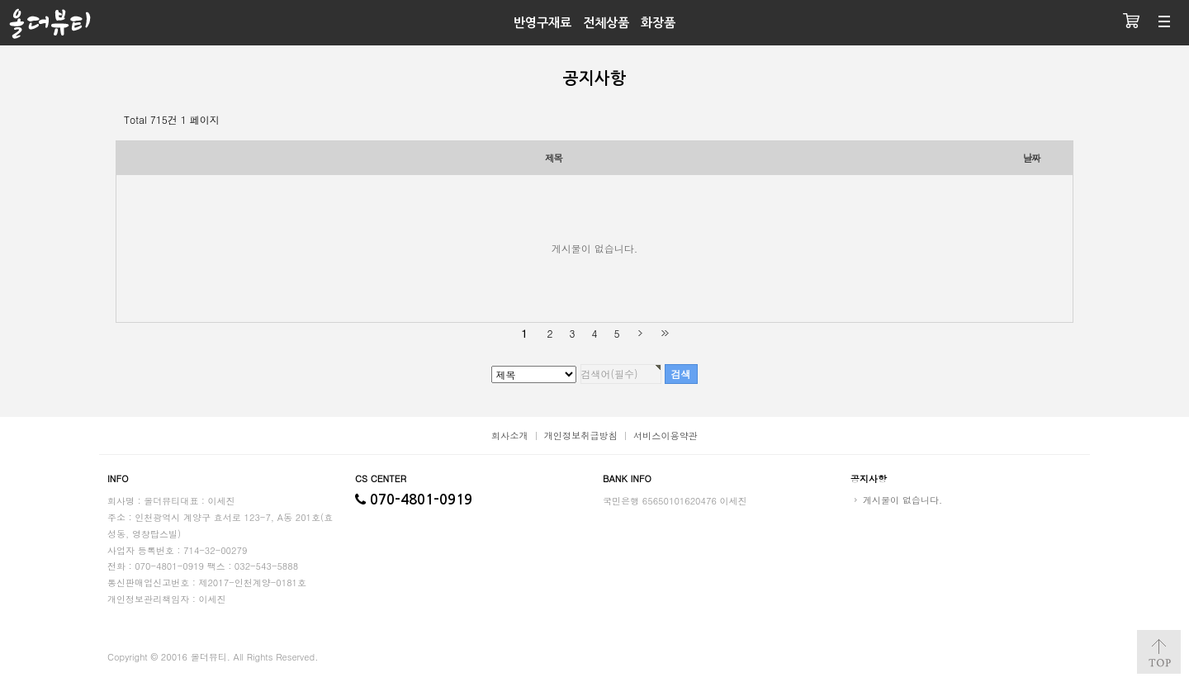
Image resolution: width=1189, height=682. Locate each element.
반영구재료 (542, 23)
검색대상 (0, 0)
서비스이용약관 (665, 435)
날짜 (1031, 157)
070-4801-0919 (413, 500)
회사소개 (509, 435)
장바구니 (1131, 22)
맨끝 (664, 333)
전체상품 (606, 23)
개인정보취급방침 (581, 435)
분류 (1164, 22)
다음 (640, 333)
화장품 (658, 23)
